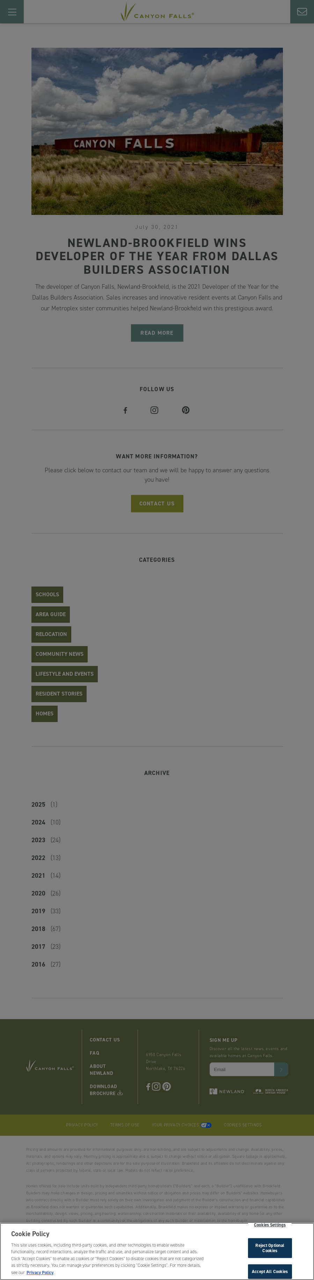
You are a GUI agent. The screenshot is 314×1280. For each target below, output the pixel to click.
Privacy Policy (40, 1274)
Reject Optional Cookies (269, 1249)
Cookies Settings (270, 1226)
